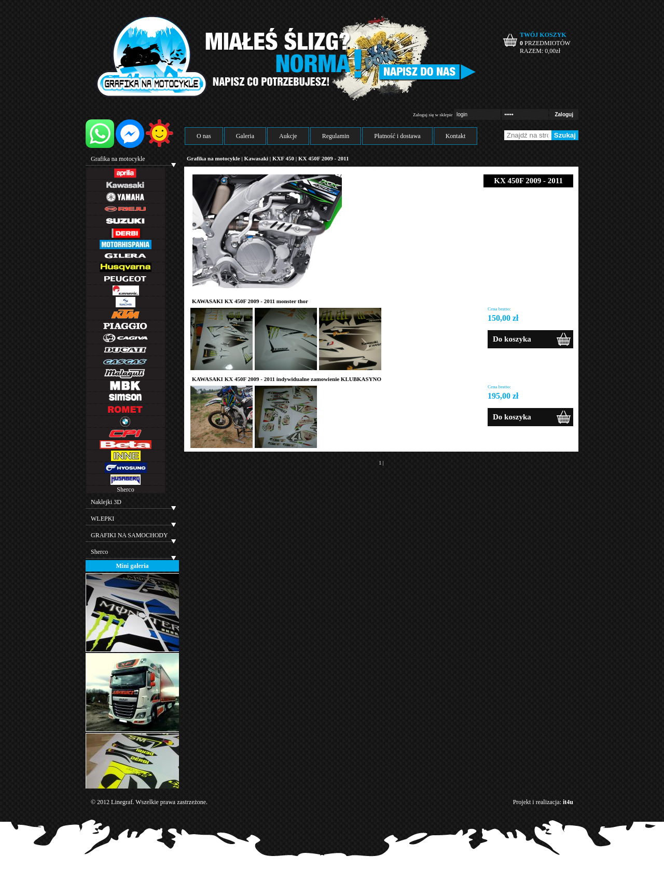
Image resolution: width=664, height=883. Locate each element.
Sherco (125, 489)
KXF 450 (283, 158)
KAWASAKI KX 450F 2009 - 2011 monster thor (250, 301)
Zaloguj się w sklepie (433, 114)
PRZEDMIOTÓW (545, 43)
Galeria (245, 136)
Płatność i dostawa (397, 136)
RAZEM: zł (540, 51)
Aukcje (288, 136)
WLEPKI (102, 518)
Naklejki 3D (106, 502)
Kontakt (456, 136)
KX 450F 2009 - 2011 (323, 158)
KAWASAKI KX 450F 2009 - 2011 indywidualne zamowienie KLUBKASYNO (286, 379)
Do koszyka (512, 339)
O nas (204, 136)
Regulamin (336, 136)
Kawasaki (256, 158)
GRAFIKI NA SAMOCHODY (129, 535)
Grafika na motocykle (118, 158)
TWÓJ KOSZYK (543, 34)
